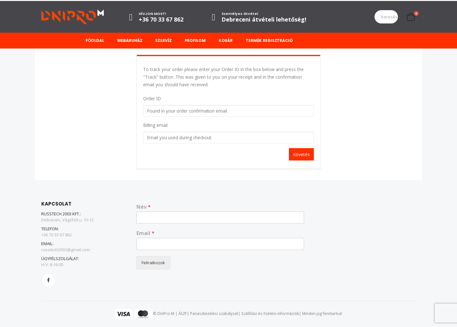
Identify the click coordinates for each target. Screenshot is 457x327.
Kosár (226, 40)
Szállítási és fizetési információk (270, 313)
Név (143, 207)
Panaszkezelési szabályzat (214, 313)
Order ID (152, 98)
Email (145, 233)
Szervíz (163, 40)
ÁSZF (182, 313)
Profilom (195, 40)
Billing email (155, 125)
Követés (301, 154)
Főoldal (95, 40)
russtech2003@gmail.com (65, 249)
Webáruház (129, 40)
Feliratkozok (153, 262)
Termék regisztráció (269, 40)
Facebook (48, 280)
